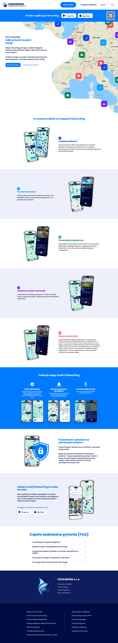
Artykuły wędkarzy (79, 627)
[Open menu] (112, 5)
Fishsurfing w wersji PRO (81, 616)
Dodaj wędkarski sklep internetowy (41, 623)
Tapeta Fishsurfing (79, 631)
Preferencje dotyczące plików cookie (42, 635)
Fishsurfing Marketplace (37, 619)
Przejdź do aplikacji (88, 5)
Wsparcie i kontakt (34, 612)
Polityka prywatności (35, 631)
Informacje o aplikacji (81, 612)
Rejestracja (68, 5)
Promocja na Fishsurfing (37, 616)
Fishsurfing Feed (78, 623)
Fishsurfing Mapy (79, 619)
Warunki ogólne (33, 627)
